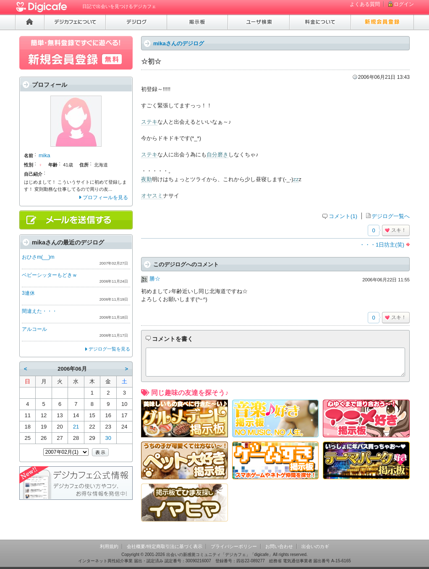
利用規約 (109, 546)
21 (76, 427)
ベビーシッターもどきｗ (49, 275)
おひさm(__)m (38, 257)
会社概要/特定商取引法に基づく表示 (164, 546)
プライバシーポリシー (234, 546)
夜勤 (146, 179)
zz (296, 179)
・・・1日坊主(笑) (381, 245)
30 (108, 438)
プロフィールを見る (105, 197)
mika (44, 155)
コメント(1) (343, 216)
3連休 (28, 293)
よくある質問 (365, 4)
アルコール (34, 329)
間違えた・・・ (39, 311)
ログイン (404, 4)
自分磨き (217, 154)
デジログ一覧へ (390, 216)
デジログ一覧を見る (109, 348)
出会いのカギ (315, 546)
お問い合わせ (279, 546)
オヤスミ (152, 195)
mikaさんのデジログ (178, 43)
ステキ (149, 122)
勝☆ (154, 278)
